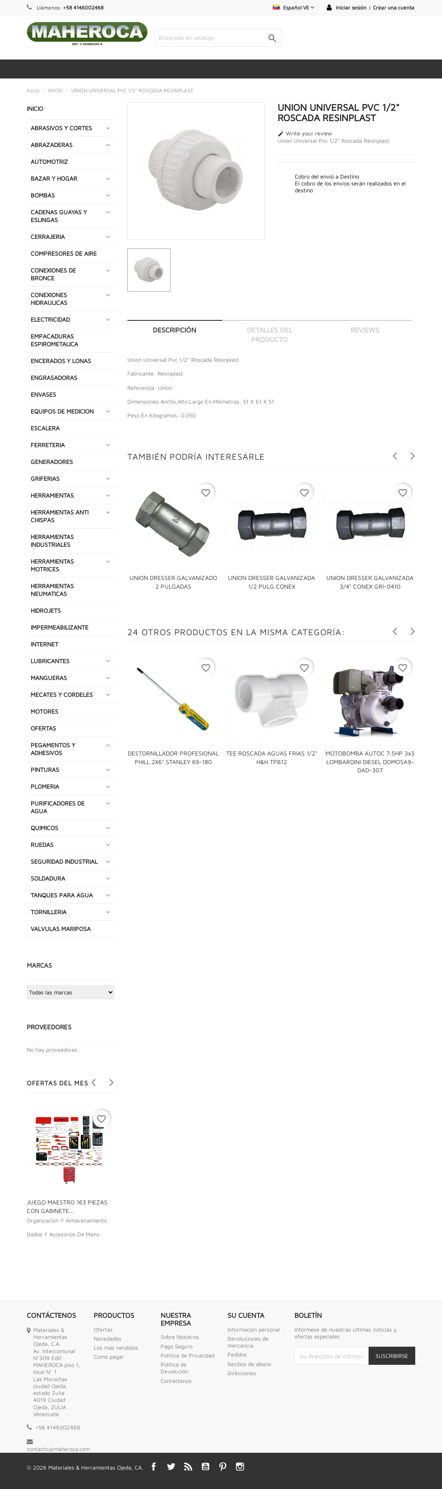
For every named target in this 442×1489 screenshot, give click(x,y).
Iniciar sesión (351, 7)
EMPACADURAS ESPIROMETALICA (54, 340)
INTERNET (44, 644)
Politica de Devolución (174, 1368)
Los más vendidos (116, 1347)
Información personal (253, 1329)
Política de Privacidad (188, 1355)
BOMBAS (43, 195)
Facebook (153, 1466)
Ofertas (103, 1329)
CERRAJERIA (48, 236)
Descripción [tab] (174, 330)
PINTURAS (45, 769)
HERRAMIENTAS (52, 495)
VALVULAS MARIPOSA (61, 928)
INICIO (35, 108)
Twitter (171, 1466)
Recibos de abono (249, 1363)
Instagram (240, 1466)
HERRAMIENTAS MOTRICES (52, 565)
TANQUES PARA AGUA (62, 895)
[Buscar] (217, 37)
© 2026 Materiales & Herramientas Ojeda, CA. (85, 1467)
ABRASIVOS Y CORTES (61, 128)
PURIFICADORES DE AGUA (58, 807)
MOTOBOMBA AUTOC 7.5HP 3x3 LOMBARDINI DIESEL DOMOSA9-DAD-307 (369, 761)
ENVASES (43, 394)
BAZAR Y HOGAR (54, 178)
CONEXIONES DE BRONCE (53, 274)
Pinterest (222, 1466)
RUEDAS (42, 844)
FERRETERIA (48, 444)
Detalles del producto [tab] (269, 334)
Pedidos (237, 1354)
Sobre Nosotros (180, 1336)
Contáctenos (176, 1380)
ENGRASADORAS (54, 377)
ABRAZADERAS (52, 144)
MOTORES (44, 711)
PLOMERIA (45, 786)
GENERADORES (52, 461)
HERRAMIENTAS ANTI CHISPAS (59, 516)
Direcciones (241, 1373)
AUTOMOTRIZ (49, 161)
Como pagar (109, 1356)
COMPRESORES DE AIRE (64, 253)
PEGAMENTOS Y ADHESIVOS (53, 748)
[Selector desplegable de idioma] (293, 7)
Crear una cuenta (393, 7)
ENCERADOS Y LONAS (61, 360)
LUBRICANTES (50, 661)
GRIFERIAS (45, 478)
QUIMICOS (44, 827)
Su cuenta (245, 1315)
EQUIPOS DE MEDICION (62, 411)
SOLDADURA (48, 878)
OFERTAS (43, 728)
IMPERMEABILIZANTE (59, 627)
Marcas (39, 965)
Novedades (107, 1338)
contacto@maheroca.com (58, 1448)
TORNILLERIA (48, 911)
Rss (188, 1466)
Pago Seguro (177, 1346)
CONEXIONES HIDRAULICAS (49, 298)
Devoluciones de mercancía (247, 1342)
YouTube (205, 1466)
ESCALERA (45, 428)
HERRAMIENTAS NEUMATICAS (52, 589)
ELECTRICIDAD (50, 319)
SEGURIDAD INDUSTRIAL (64, 861)
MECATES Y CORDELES (62, 694)
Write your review (305, 133)
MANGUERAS (49, 677)
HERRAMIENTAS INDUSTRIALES (52, 540)
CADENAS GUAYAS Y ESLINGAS (59, 215)
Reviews (364, 330)
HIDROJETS (46, 610)
